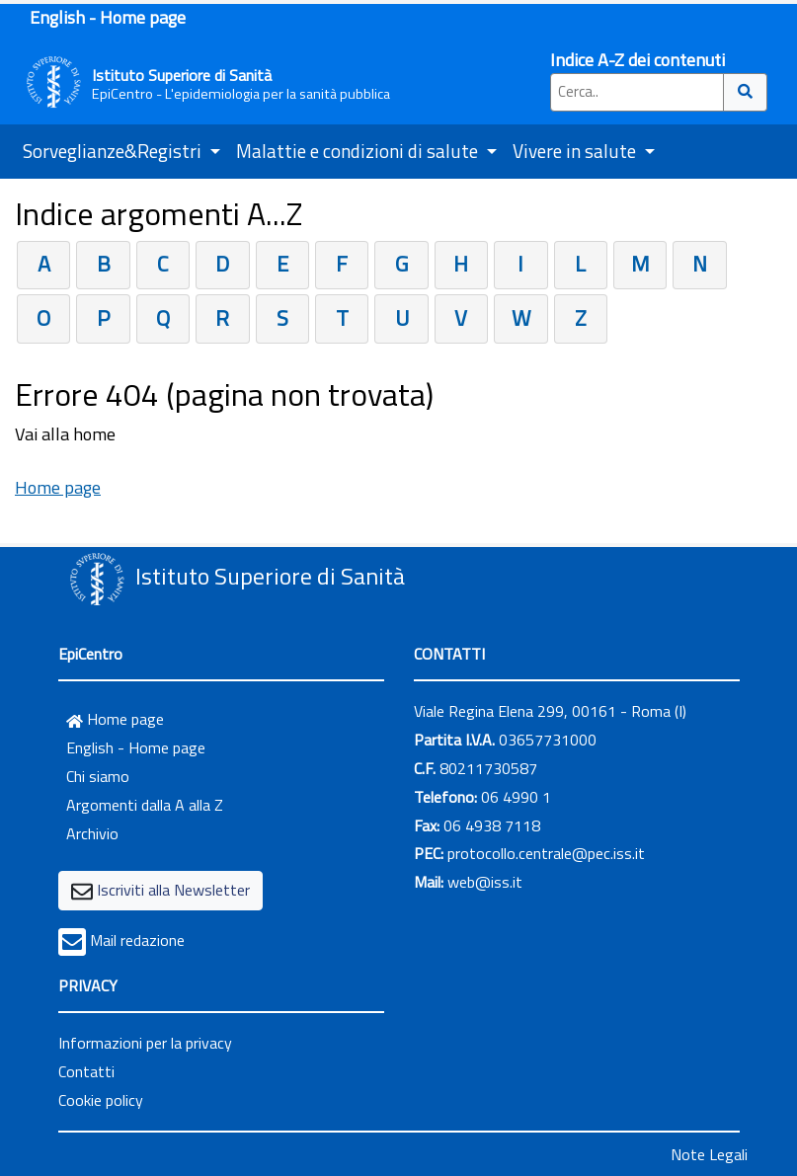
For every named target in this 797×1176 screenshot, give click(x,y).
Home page (58, 487)
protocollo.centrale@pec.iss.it (546, 853)
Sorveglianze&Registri (114, 150)
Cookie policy (100, 1100)
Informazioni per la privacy (145, 1043)
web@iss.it (484, 882)
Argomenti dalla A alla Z (144, 805)
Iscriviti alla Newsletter (173, 890)
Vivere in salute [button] (576, 150)
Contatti (86, 1071)
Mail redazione (137, 940)
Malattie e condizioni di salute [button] (359, 150)
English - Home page (108, 17)
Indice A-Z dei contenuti (637, 59)
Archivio (92, 833)
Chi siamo (97, 776)
